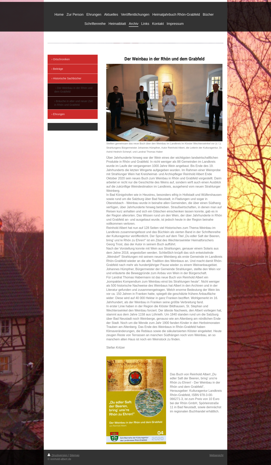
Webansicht (216, 455)
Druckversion (58, 455)
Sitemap (74, 455)
